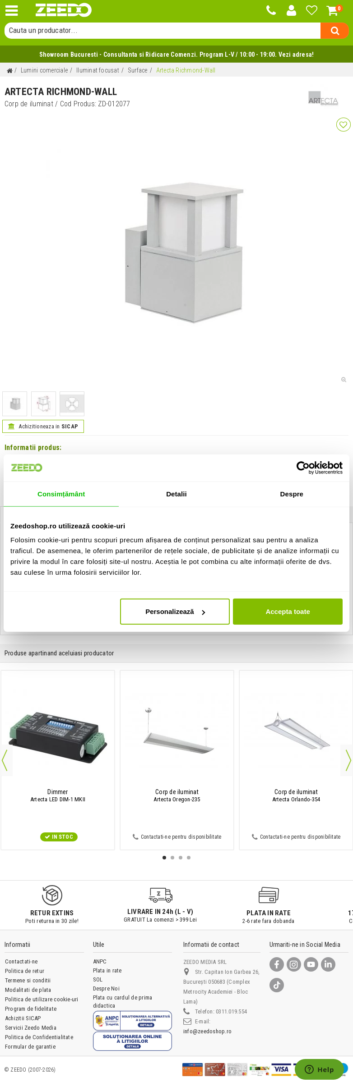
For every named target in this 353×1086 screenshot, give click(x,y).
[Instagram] (294, 964)
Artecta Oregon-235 (176, 795)
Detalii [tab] (176, 493)
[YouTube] (311, 964)
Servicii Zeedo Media (30, 1027)
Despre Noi (106, 988)
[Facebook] (276, 964)
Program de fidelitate (30, 1008)
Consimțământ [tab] (61, 493)
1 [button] (164, 857)
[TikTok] (276, 985)
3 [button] (180, 857)
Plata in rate (107, 970)
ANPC (100, 961)
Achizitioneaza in (43, 426)
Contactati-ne (21, 961)
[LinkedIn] (328, 964)
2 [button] (172, 857)
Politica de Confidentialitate (39, 1037)
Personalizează (175, 611)
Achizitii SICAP (23, 1018)
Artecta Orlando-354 (296, 795)
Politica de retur (24, 971)
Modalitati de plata (28, 989)
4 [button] (188, 857)
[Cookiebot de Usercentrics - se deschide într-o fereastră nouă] (303, 467)
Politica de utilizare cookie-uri (42, 999)
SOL (98, 979)
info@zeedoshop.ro (207, 1031)
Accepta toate (287, 611)
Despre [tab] (291, 493)
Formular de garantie (30, 1046)
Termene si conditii (28, 980)
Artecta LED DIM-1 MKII (57, 795)
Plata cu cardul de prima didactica (123, 1001)
